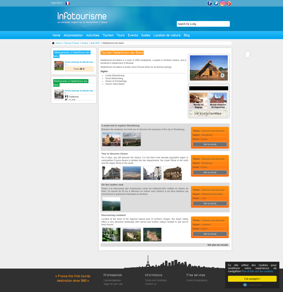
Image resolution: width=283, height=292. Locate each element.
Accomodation (73, 35)
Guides (145, 35)
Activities (92, 35)
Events (133, 35)
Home (56, 35)
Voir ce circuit (209, 144)
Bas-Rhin (95, 43)
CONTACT (57, 3)
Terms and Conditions (156, 280)
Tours (121, 35)
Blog (187, 35)
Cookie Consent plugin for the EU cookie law (252, 285)
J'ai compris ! (252, 279)
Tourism (108, 35)
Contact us (150, 284)
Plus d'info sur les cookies (257, 271)
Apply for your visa (113, 284)
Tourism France (71, 43)
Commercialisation (112, 280)
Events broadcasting (197, 280)
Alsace (85, 43)
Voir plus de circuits (217, 245)
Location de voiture (167, 35)
